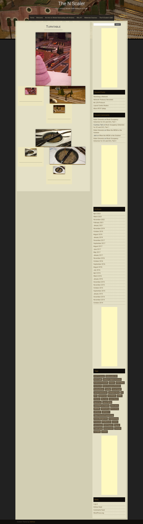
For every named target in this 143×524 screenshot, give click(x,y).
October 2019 (98, 231)
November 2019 (99, 228)
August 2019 (97, 234)
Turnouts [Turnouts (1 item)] (118, 428)
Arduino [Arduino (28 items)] (111, 382)
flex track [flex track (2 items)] (104, 399)
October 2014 (98, 303)
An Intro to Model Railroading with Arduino (59, 18)
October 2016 (98, 261)
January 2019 (98, 237)
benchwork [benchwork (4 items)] (97, 386)
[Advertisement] (109, 57)
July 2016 (96, 270)
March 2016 (97, 276)
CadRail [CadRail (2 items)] (108, 389)
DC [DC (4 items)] (122, 392)
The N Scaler (71, 3)
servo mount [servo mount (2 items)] (98, 425)
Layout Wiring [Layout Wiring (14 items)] (107, 402)
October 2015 (98, 288)
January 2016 (98, 279)
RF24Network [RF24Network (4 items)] (106, 422)
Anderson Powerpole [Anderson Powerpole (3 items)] (100, 382)
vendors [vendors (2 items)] (104, 431)
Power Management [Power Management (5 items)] (100, 418)
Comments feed (99, 510)
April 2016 (97, 273)
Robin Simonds (98, 119)
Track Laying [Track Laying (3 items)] (98, 428)
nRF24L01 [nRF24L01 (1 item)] (97, 412)
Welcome (39, 18)
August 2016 (97, 267)
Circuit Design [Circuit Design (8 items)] (116, 389)
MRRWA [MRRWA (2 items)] (96, 409)
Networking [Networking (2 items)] (114, 409)
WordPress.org (98, 513)
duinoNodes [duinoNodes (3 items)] (112, 396)
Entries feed (97, 507)
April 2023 (97, 214)
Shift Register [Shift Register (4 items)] (108, 425)
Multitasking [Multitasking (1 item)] (105, 409)
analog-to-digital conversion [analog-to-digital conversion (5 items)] (112, 379)
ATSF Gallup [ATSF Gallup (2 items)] (120, 382)
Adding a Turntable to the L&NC (59, 181)
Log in (95, 504)
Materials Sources (90, 18)
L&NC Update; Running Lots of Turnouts (59, 120)
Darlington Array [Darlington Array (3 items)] (114, 392)
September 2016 (99, 264)
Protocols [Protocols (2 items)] (97, 422)
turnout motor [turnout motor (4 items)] (108, 428)
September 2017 (99, 243)
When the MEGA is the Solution (110, 135)
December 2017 (99, 240)
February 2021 (98, 222)
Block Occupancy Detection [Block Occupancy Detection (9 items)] (111, 386)
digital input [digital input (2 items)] (102, 396)
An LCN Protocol (99, 103)
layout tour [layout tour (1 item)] (97, 402)
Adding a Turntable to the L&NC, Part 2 (31, 164)
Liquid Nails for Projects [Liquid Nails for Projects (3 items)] (101, 405)
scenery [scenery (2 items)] (115, 422)
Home (32, 18)
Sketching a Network (100, 97)
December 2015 (99, 282)
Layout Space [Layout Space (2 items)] (113, 399)
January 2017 (98, 255)
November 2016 (99, 258)
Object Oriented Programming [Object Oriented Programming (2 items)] (103, 415)
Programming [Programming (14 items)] (113, 418)
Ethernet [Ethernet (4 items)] (97, 399)
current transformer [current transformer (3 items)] (100, 392)
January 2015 (98, 294)
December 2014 (99, 297)
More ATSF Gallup (99, 108)
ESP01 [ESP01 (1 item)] (120, 396)
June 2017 (97, 249)
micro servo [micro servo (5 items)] (114, 405)
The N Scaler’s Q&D (106, 18)
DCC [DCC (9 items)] (95, 396)
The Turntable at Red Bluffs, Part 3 (31, 103)
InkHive (32, 522)
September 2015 (99, 291)
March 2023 (97, 217)
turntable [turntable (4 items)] (97, 431)
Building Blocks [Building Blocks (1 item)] (99, 389)
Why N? (79, 18)
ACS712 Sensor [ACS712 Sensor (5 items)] (99, 376)
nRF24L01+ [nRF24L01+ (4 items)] (106, 412)
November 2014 (99, 300)
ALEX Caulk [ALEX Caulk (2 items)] (97, 379)
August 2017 (97, 246)
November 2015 (99, 285)
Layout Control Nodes (101, 106)
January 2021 (98, 225)
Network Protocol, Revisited (103, 100)
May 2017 (96, 252)
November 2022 (99, 220)
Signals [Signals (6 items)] (117, 425)
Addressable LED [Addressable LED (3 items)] (111, 376)
